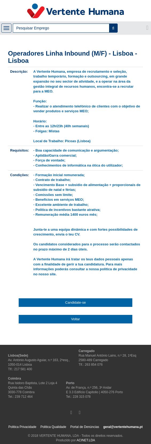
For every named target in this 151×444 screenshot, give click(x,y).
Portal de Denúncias (84, 427)
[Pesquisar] (113, 28)
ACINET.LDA (86, 440)
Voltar (75, 319)
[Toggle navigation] (6, 28)
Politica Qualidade (53, 427)
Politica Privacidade (22, 427)
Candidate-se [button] (75, 302)
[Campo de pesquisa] (61, 28)
